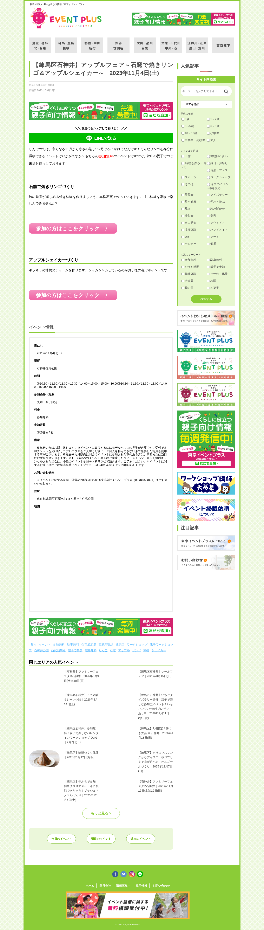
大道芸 (187, 280)
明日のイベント (101, 838)
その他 (187, 184)
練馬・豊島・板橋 (66, 43)
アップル (124, 650)
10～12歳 (189, 133)
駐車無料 (73, 644)
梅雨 (211, 280)
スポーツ (189, 177)
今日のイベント (61, 838)
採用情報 (141, 885)
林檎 (146, 650)
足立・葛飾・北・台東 (40, 43)
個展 (211, 243)
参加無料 (59, 644)
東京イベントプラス (66, 18)
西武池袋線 (58, 650)
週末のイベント (141, 838)
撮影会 (187, 215)
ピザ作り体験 (217, 273)
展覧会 (187, 194)
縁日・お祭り (217, 163)
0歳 (185, 119)
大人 (211, 140)
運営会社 (105, 885)
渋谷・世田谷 (118, 43)
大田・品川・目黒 (145, 43)
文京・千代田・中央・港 (171, 43)
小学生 (213, 133)
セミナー (189, 243)
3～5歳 (188, 126)
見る (186, 208)
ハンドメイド (217, 229)
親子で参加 (75, 650)
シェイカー (159, 650)
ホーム (90, 885)
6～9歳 (213, 126)
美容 (211, 215)
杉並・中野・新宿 (92, 43)
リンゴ (136, 650)
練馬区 (120, 644)
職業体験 (189, 273)
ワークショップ (137, 644)
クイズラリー (217, 194)
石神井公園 (41, 650)
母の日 (187, 287)
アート (213, 236)
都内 (33, 644)
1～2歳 (213, 119)
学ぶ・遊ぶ (216, 201)
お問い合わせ (161, 885)
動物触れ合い (217, 156)
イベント (45, 644)
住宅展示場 (88, 644)
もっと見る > (101, 813)
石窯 (113, 650)
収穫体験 (189, 229)
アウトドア (216, 222)
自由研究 (189, 222)
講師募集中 (123, 885)
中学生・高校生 (193, 140)
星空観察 (189, 201)
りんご (103, 650)
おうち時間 (190, 266)
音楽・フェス (217, 170)
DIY (186, 236)
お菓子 (213, 287)
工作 (186, 156)
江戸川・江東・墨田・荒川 (197, 43)
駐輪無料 (91, 650)
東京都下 (223, 43)
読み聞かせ (216, 208)
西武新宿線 (106, 644)
